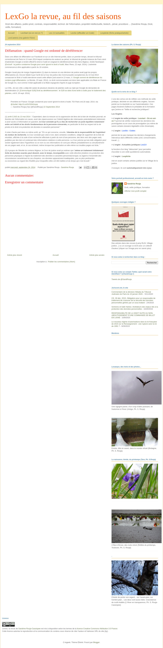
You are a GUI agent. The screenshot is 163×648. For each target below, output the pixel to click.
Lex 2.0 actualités (56, 33)
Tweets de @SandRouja (122, 279)
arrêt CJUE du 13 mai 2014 (19, 117)
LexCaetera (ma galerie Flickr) (21, 38)
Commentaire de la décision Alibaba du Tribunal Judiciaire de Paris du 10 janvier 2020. (131, 293)
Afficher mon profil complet (135, 191)
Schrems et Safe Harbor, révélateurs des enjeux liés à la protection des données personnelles (135, 308)
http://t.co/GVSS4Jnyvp (28, 104)
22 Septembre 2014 (51, 107)
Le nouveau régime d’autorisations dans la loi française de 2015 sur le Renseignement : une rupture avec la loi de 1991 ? (134, 324)
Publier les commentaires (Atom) (61, 262)
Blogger (96, 642)
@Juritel (14, 104)
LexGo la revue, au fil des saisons (63, 16)
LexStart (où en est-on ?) (32, 33)
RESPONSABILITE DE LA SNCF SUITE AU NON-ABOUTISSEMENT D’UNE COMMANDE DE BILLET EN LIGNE (133, 315)
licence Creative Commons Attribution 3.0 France (97, 629)
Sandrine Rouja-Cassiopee (29, 629)
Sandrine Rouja (134, 184)
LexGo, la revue (8, 629)
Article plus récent (14, 255)
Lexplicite (126, 156)
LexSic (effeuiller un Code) (82, 33)
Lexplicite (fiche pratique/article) (114, 33)
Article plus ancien (97, 255)
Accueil (11, 33)
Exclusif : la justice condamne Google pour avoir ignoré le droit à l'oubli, (35, 64)
